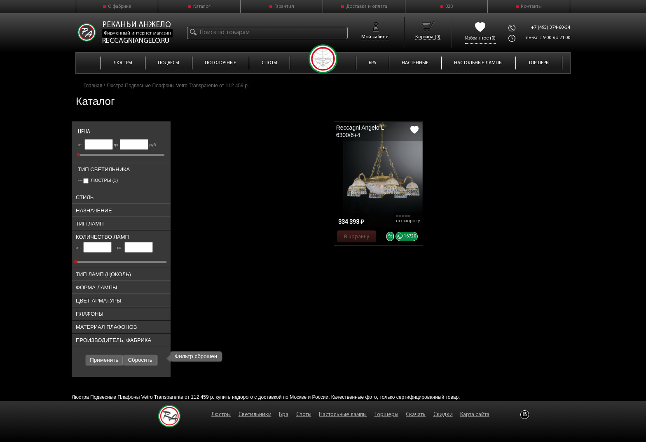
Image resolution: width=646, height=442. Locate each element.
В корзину (356, 236)
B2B (449, 6)
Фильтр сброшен (196, 356)
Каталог (202, 6)
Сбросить (140, 360)
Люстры (100, 180)
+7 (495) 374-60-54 (550, 27)
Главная (93, 85)
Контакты (531, 6)
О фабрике (119, 6)
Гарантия (284, 6)
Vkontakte (524, 414)
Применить (104, 360)
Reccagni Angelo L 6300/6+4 (360, 131)
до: (135, 248)
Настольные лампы (343, 415)
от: (94, 248)
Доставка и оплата (366, 6)
